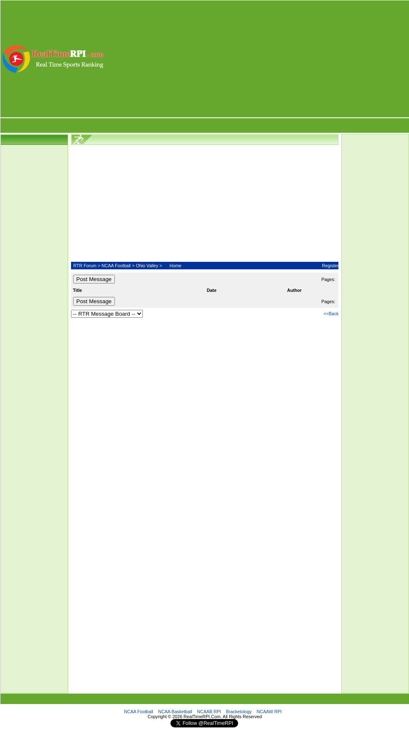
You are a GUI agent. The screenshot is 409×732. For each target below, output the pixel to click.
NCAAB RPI (209, 711)
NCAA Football (116, 265)
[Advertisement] (257, 58)
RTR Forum (84, 265)
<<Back (330, 313)
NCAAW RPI (269, 711)
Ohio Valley (147, 265)
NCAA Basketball (175, 711)
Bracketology (239, 711)
